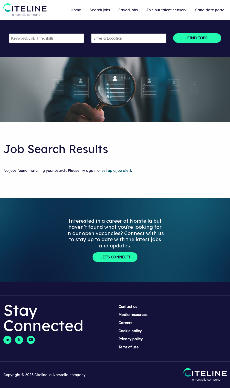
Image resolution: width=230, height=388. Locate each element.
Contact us (127, 306)
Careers (125, 323)
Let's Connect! (115, 257)
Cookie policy (130, 331)
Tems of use (128, 347)
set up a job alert (116, 170)
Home (76, 10)
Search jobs (100, 10)
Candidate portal (210, 10)
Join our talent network (166, 10)
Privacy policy (130, 339)
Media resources (132, 314)
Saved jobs (128, 10)
